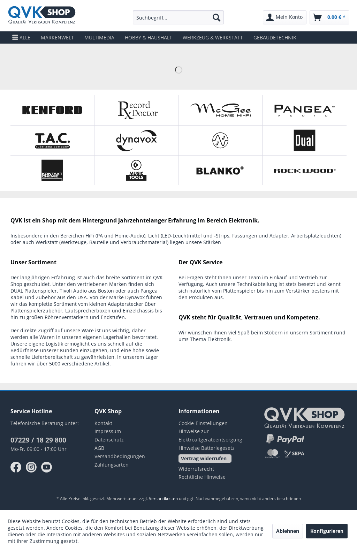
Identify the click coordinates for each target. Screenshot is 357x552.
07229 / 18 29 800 (38, 440)
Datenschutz (109, 439)
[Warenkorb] (329, 17)
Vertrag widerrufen (204, 458)
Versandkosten (163, 498)
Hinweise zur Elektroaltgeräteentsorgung (210, 435)
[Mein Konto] (284, 17)
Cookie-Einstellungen (203, 423)
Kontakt (103, 423)
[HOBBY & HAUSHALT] (148, 37)
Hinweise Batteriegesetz (206, 448)
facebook (16, 467)
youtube (47, 467)
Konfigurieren (326, 531)
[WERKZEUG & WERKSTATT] (212, 37)
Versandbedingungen (119, 456)
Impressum (107, 431)
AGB (99, 448)
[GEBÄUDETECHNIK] (275, 37)
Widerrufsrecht (196, 469)
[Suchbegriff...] (178, 17)
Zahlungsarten (111, 464)
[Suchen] (216, 17)
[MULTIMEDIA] (99, 37)
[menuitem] (178, 17)
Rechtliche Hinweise (202, 477)
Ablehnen (287, 531)
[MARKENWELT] (57, 37)
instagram (31, 467)
